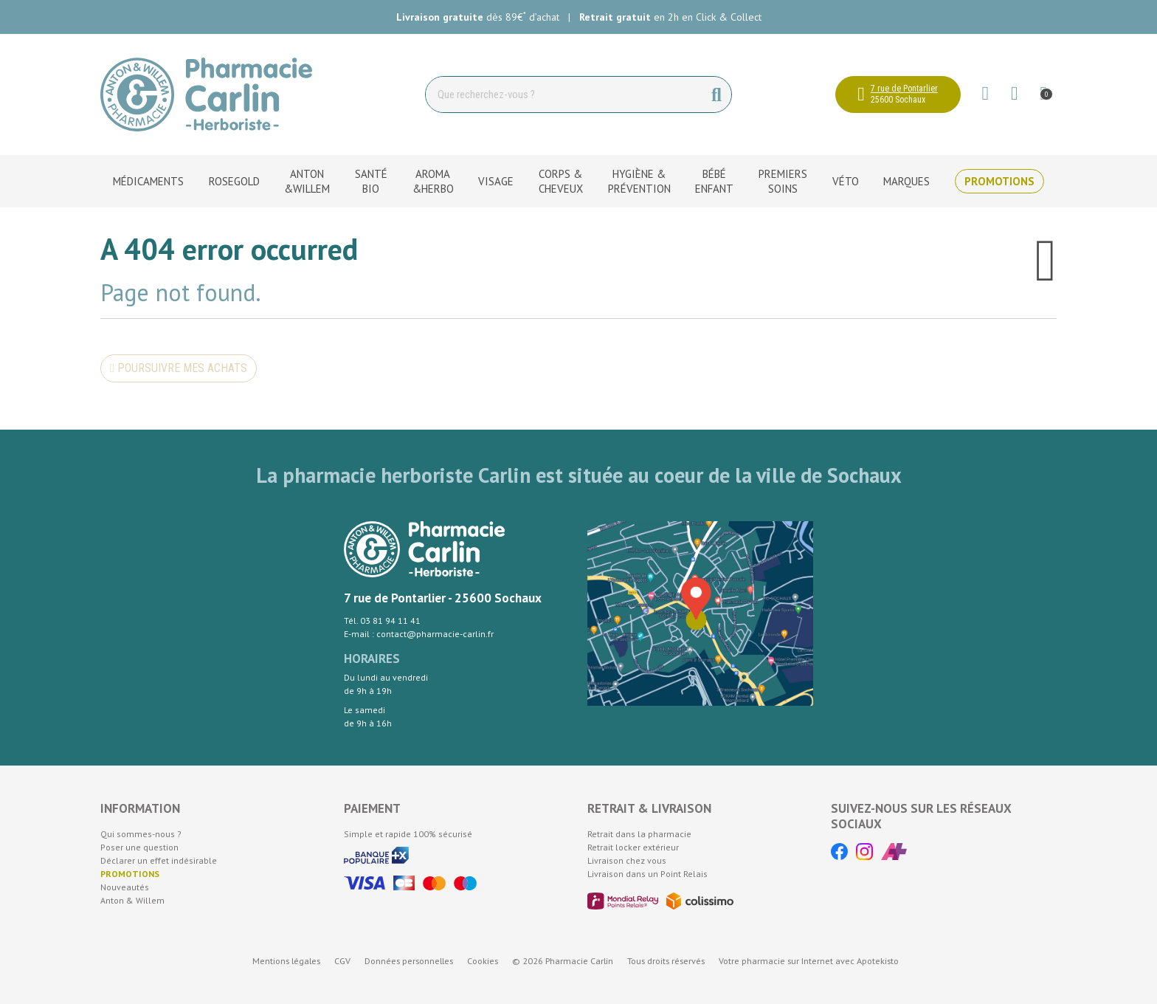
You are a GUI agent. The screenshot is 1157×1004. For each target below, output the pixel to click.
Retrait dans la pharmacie (639, 833)
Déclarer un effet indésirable (158, 860)
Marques (906, 181)
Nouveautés (124, 887)
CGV (342, 960)
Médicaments (148, 181)
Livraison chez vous (626, 860)
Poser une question (139, 847)
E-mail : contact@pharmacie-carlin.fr (419, 633)
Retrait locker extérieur (633, 847)
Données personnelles (409, 960)
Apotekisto (809, 960)
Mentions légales (286, 960)
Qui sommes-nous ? (141, 833)
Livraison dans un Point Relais (647, 873)
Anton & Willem (132, 900)
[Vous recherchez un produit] (564, 94)
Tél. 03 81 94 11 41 (382, 620)
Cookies (482, 960)
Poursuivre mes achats (178, 368)
